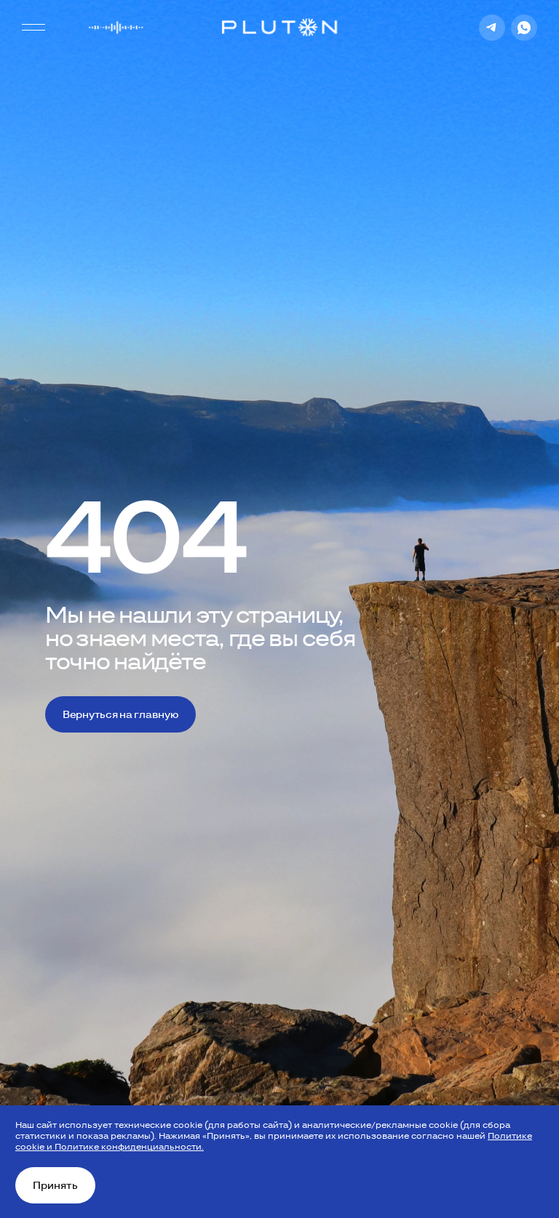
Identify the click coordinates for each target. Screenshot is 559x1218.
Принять (55, 1185)
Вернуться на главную (120, 714)
